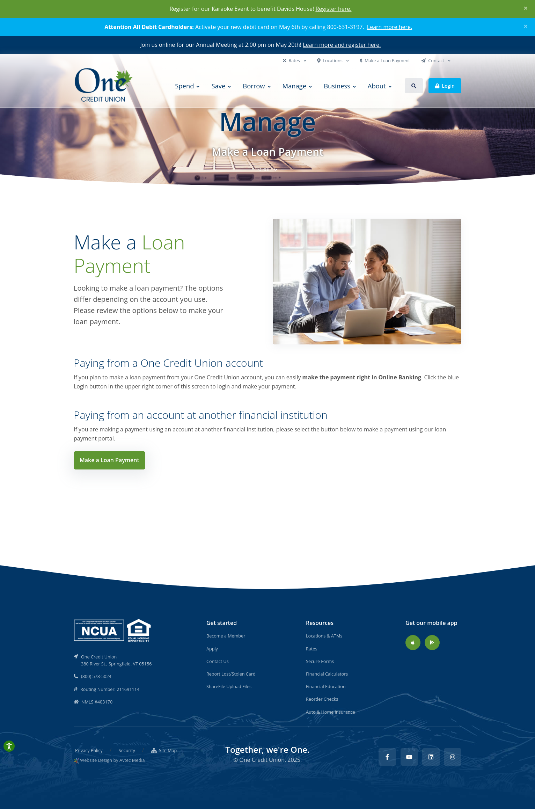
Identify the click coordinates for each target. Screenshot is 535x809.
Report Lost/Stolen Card (231, 674)
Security (127, 750)
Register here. (333, 9)
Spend (184, 85)
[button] (414, 85)
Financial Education (326, 686)
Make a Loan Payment (385, 60)
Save (218, 85)
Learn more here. (389, 27)
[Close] (526, 8)
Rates (292, 60)
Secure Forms (320, 661)
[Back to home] (104, 85)
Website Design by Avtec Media (112, 760)
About (377, 85)
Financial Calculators (327, 674)
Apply (212, 649)
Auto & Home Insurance (330, 712)
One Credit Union (262, 760)
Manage (295, 85)
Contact (433, 60)
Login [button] (445, 85)
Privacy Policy (89, 750)
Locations (330, 60)
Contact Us (217, 661)
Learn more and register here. (342, 45)
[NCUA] (113, 630)
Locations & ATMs (324, 636)
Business (337, 85)
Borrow (254, 85)
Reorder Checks (322, 699)
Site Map (164, 750)
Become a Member (225, 636)
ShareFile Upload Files (228, 686)
